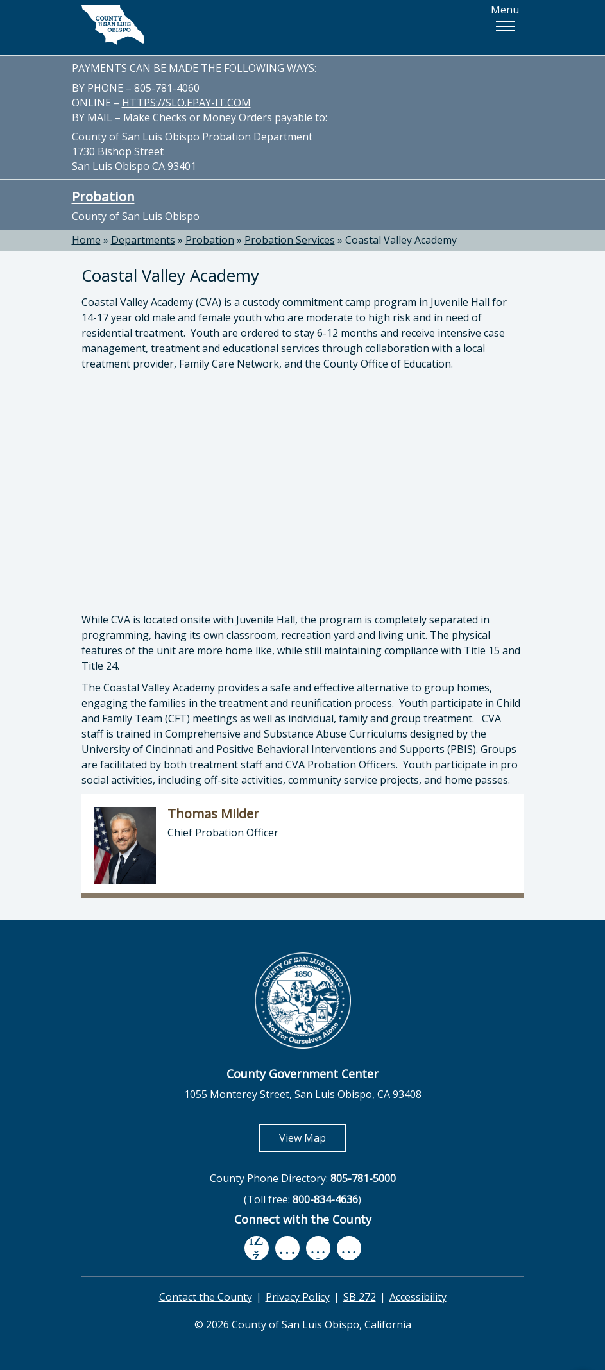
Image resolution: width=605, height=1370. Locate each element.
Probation (103, 196)
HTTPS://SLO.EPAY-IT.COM (186, 103)
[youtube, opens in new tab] (287, 1248)
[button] (505, 26)
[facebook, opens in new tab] (256, 1248)
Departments (143, 240)
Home (86, 240)
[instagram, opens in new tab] (349, 1248)
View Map (312, 1137)
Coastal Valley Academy (401, 240)
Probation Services (289, 240)
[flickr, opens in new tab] (318, 1248)
